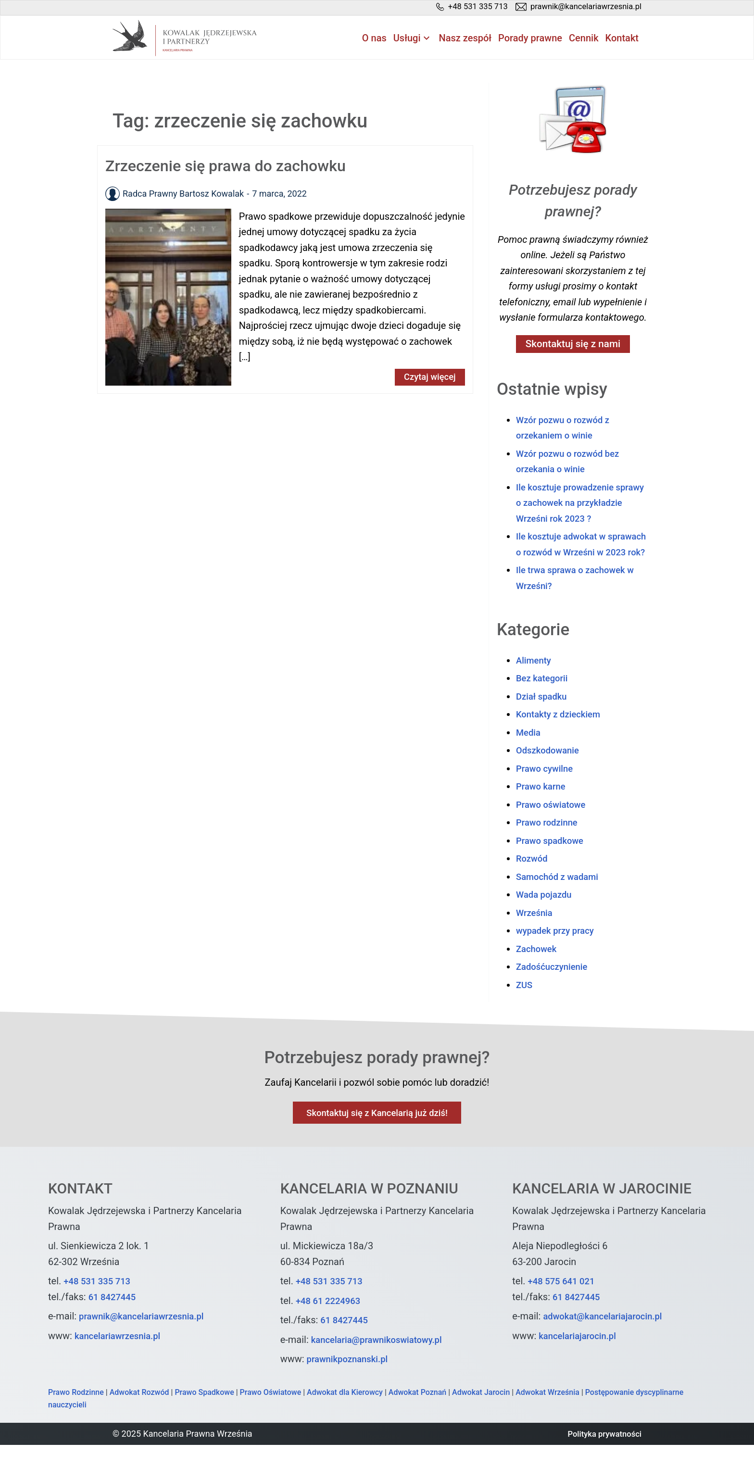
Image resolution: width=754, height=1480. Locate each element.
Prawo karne (543, 820)
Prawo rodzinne (549, 856)
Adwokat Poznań (417, 1427)
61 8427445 (114, 1332)
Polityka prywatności (601, 1469)
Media (529, 766)
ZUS (525, 1018)
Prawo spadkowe (552, 874)
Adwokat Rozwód (139, 1427)
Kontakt (622, 39)
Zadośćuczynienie (555, 1000)
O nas (374, 39)
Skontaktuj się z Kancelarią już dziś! (376, 1148)
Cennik (584, 39)
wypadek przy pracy (558, 964)
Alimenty (535, 694)
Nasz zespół (465, 39)
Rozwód (533, 892)
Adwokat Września (547, 1427)
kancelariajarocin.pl (581, 1371)
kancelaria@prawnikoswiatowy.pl (382, 1375)
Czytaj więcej (427, 379)
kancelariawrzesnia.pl (121, 1371)
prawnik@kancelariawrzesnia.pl (146, 1351)
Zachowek (538, 982)
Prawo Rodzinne (76, 1427)
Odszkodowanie (550, 784)
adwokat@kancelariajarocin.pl (607, 1351)
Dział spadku (543, 730)
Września (535, 946)
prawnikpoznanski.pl (351, 1394)
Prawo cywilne (547, 802)
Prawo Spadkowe (204, 1427)
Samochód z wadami (560, 910)
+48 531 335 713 (99, 1316)
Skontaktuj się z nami (573, 345)
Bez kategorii (544, 711)
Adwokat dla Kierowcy (345, 1427)
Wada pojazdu (546, 928)
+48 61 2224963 (331, 1336)
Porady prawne (530, 39)
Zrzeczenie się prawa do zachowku (236, 166)
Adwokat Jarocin (481, 1427)
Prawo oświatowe (553, 838)
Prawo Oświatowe (271, 1427)
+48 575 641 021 (564, 1316)
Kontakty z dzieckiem (561, 747)
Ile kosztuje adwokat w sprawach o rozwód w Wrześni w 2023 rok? (580, 570)
